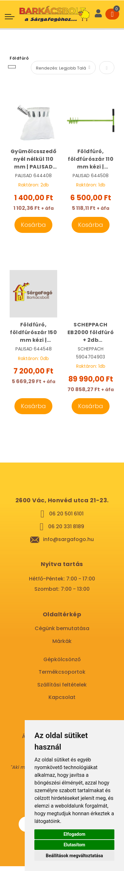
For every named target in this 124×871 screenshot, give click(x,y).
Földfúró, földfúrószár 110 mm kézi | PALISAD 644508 (90, 159)
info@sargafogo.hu (68, 539)
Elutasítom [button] (74, 844)
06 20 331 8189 (66, 526)
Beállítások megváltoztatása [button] (74, 855)
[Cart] (112, 14)
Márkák (62, 641)
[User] (98, 14)
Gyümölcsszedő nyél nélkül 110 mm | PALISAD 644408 (34, 159)
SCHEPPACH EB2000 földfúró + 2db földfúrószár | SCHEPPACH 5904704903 (90, 332)
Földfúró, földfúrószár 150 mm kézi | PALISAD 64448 (33, 332)
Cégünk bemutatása (62, 628)
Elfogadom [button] (74, 834)
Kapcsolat (62, 697)
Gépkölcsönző (62, 659)
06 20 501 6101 (66, 513)
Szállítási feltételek (62, 684)
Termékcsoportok (62, 672)
